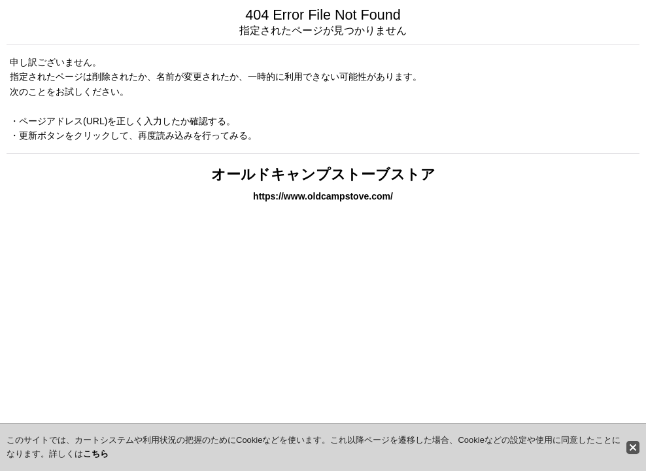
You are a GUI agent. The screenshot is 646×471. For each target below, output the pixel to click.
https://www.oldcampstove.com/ (323, 196)
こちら (96, 454)
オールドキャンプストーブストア (323, 174)
